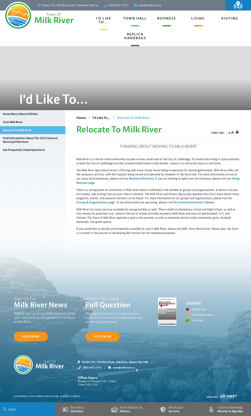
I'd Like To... (101, 118)
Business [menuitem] (166, 18)
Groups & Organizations (92, 202)
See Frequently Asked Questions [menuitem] (24, 150)
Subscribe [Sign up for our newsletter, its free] (31, 336)
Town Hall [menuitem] (135, 18)
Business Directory (141, 178)
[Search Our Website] (27, 409)
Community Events (190, 202)
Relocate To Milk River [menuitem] (17, 130)
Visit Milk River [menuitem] (13, 122)
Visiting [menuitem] (229, 18)
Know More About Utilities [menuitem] (20, 114)
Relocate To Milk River (133, 118)
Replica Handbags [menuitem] (135, 36)
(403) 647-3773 (93, 367)
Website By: (212, 397)
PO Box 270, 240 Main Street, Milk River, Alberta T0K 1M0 (116, 362)
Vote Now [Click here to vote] (102, 336)
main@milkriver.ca (121, 367)
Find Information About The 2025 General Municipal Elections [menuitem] (30, 140)
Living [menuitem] (198, 18)
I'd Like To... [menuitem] (103, 20)
